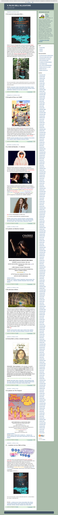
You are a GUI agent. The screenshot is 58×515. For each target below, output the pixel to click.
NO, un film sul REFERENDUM (45, 65)
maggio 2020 (42, 319)
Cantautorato (22, 279)
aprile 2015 (42, 219)
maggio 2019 (42, 299)
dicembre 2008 (42, 94)
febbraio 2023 (42, 368)
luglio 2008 (42, 86)
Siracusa (8, 281)
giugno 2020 (42, 321)
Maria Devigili (9, 219)
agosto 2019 (42, 304)
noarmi (21, 329)
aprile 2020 (42, 317)
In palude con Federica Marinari (46, 62)
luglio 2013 (42, 184)
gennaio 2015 (42, 214)
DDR (10, 381)
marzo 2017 (42, 257)
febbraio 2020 (42, 314)
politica (15, 139)
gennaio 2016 (42, 234)
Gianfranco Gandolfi (21, 218)
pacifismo (11, 139)
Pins (19, 89)
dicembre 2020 (42, 326)
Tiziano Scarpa (20, 221)
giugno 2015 (42, 222)
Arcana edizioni (22, 87)
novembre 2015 (43, 230)
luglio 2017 (42, 263)
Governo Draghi (14, 329)
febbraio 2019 (42, 294)
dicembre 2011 (42, 153)
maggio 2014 (42, 201)
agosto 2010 (42, 127)
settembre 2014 (43, 207)
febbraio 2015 (42, 216)
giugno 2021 (42, 335)
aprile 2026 (42, 431)
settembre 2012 (43, 168)
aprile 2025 (42, 411)
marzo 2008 (42, 79)
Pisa (11, 331)
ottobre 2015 (42, 229)
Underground (25, 89)
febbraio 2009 (42, 97)
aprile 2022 (42, 352)
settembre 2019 (43, 306)
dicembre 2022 (42, 365)
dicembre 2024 (42, 404)
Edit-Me (41, 49)
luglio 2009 (42, 106)
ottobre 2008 (42, 91)
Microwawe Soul (13, 436)
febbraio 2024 (42, 388)
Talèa (16, 221)
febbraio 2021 (42, 329)
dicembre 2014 (42, 212)
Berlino (17, 380)
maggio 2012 (42, 161)
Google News (42, 47)
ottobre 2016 (42, 248)
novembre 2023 (43, 383)
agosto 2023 (42, 378)
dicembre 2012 (42, 173)
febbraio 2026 (42, 427)
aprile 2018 (42, 278)
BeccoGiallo (13, 380)
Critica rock (9, 88)
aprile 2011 (42, 140)
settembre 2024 (43, 399)
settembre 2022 (43, 360)
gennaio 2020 (42, 312)
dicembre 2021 (42, 345)
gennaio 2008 (42, 76)
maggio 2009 (42, 102)
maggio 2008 (42, 83)
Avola (12, 279)
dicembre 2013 (42, 193)
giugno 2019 (42, 301)
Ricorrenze (23, 139)
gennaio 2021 (42, 327)
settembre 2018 (43, 286)
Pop (30, 280)
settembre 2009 (43, 109)
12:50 (17, 385)
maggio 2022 (42, 353)
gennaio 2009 (42, 96)
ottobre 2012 (42, 170)
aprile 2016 (42, 239)
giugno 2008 (42, 84)
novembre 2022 (43, 363)
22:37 (17, 223)
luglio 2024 (42, 396)
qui (30, 378)
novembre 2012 (43, 171)
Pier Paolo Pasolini (10, 221)
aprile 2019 (42, 298)
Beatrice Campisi (16, 279)
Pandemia (14, 89)
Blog (26, 87)
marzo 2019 (42, 296)
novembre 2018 (43, 289)
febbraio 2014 (42, 196)
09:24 (17, 91)
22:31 (17, 506)
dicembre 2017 (42, 271)
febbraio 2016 (42, 235)
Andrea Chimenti (14, 218)
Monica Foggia (25, 382)
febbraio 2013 (42, 176)
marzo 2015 (42, 217)
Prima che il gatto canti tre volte (46, 57)
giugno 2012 (42, 163)
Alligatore (47, 15)
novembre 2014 (43, 211)
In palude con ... (10, 280)
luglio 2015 (42, 224)
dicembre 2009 (42, 114)
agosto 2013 (42, 186)
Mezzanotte (24, 280)
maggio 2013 (42, 181)
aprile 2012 (42, 160)
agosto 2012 (42, 166)
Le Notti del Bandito (29, 218)
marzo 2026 (42, 429)
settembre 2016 (43, 247)
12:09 (17, 333)
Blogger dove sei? (43, 68)
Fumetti (12, 381)
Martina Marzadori (12, 382)
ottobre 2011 (42, 150)
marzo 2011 (42, 138)
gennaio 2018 (42, 273)
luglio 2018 (42, 283)
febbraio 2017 (42, 255)
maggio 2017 (42, 260)
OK (32, 2)
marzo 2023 (42, 370)
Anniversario (13, 87)
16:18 (17, 141)
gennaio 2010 (42, 115)
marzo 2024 (42, 390)
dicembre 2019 (42, 311)
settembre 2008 (43, 89)
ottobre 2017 (42, 268)
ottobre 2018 (42, 288)
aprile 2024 (42, 391)
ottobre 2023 (42, 381)
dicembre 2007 (42, 74)
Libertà (18, 329)
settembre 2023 (43, 380)
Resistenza (19, 139)
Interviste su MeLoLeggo (29, 381)
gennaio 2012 (42, 155)
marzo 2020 (42, 316)
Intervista (25, 88)
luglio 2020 (42, 322)
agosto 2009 (42, 107)
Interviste (29, 88)
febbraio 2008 (42, 78)
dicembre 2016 (42, 252)
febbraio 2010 (42, 117)
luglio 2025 (42, 416)
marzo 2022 (42, 350)
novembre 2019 (43, 309)
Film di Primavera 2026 (44, 60)
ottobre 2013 (42, 189)
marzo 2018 (42, 276)
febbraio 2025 (42, 408)
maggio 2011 (42, 142)
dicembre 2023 (42, 385)
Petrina (23, 219)
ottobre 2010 (42, 130)
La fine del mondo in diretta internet (46, 55)
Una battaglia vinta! (43, 63)
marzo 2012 (42, 158)
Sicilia (32, 280)
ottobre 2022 (42, 362)
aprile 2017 (42, 258)
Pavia (28, 280)
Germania (16, 381)
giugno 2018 (42, 281)
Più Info (28, 2)
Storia (29, 382)
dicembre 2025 (42, 424)
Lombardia (19, 280)
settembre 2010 (43, 129)
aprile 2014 (42, 199)
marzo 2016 (42, 237)
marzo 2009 (42, 99)
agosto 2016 (42, 245)
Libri (8, 382)
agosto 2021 (42, 339)
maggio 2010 (42, 122)
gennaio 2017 (42, 253)
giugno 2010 (42, 124)
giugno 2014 (42, 202)
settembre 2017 (43, 266)
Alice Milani (16, 137)
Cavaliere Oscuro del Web (12, 503)
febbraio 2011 (42, 137)
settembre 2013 (43, 188)
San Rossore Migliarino (20, 331)
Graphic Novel (21, 381)
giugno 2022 (42, 355)
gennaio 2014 (42, 194)
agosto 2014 (42, 206)
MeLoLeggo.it (19, 382)
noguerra (25, 329)
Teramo (31, 436)
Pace (8, 139)
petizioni (8, 331)
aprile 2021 (42, 332)
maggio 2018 (42, 280)
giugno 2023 (42, 375)
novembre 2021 (43, 344)
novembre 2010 (43, 132)
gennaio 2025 (42, 406)
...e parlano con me (14, 502)
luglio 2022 (42, 357)
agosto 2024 (42, 398)
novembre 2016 (43, 250)
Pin (17, 89)
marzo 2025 (42, 409)
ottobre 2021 (42, 342)
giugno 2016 (42, 242)
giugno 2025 (42, 414)
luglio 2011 (42, 145)
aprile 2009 (42, 101)
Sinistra (27, 139)
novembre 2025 (43, 422)
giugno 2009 (42, 104)
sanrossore (27, 331)
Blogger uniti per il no (44, 70)
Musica (14, 219)
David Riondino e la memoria (45, 58)
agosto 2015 (42, 225)
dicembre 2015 (42, 232)
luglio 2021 (42, 337)
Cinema (32, 87)
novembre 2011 (43, 152)
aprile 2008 (42, 81)
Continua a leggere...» (11, 277)
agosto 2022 (42, 358)
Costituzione (26, 137)
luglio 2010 (42, 125)
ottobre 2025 (42, 421)
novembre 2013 (43, 191)
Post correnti (42, 432)
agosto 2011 (42, 147)
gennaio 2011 (42, 135)
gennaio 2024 (42, 386)
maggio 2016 (42, 240)
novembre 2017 (43, 270)
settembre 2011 (43, 148)
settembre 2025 (43, 419)
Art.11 (22, 137)
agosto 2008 (42, 88)
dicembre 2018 (42, 291)
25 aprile (12, 137)
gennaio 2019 (42, 293)
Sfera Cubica (19, 436)
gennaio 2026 (42, 426)
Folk (33, 279)
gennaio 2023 (42, 367)
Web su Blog (28, 504)
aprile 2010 (42, 120)
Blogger (28, 87)
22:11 (17, 439)
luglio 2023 (42, 376)
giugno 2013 (42, 183)
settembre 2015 (43, 227)
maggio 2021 (42, 334)
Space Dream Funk (26, 436)
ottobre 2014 (42, 209)
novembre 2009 (43, 112)
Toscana (31, 331)
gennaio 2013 (42, 175)
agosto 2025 (42, 417)
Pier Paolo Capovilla (29, 219)
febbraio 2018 (42, 275)
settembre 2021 (43, 340)
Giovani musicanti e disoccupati (18, 88)
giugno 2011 (42, 143)
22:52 (17, 284)
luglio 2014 (42, 204)
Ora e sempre (31, 137)
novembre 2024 (43, 403)
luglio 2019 (42, 303)
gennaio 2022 (42, 347)
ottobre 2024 (42, 401)
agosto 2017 (42, 265)
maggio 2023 (42, 373)
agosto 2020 (42, 324)
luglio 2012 (42, 165)
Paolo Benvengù (19, 219)
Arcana (17, 87)
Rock (21, 89)
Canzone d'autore (29, 279)
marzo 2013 (42, 178)
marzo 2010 (42, 119)
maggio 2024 (42, 393)
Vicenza (30, 221)
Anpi (20, 137)
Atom (44, 439)
